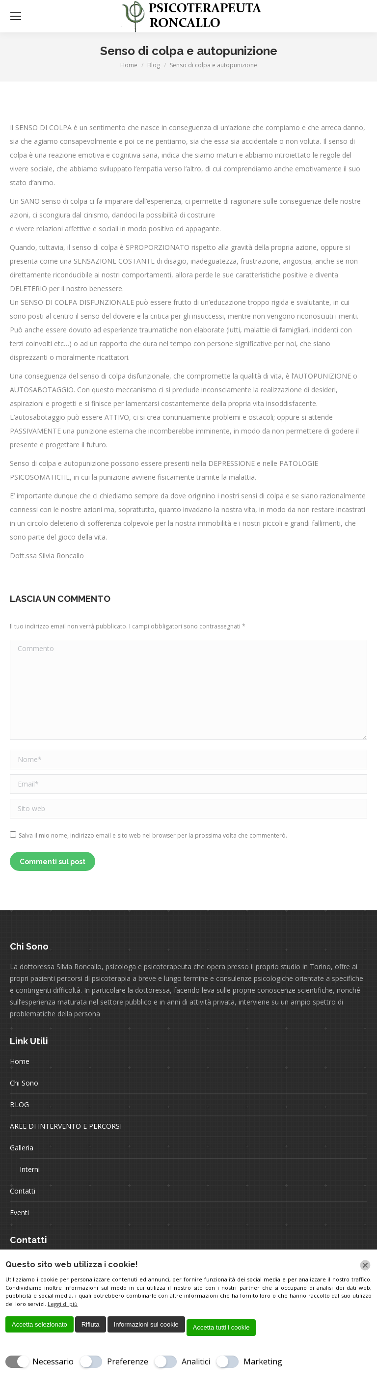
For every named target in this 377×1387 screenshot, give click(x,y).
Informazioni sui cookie (146, 1324)
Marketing (262, 1361)
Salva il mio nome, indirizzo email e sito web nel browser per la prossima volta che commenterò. (153, 835)
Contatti (22, 1191)
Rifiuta (90, 1324)
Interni (30, 1169)
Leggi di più (63, 1303)
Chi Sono (24, 1083)
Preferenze (127, 1361)
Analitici (196, 1361)
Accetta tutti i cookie (221, 1327)
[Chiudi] (365, 1265)
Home (19, 1061)
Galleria (21, 1147)
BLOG (19, 1104)
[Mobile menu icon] (16, 16)
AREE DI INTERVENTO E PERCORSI (66, 1126)
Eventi (19, 1212)
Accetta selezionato (39, 1324)
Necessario (53, 1361)
